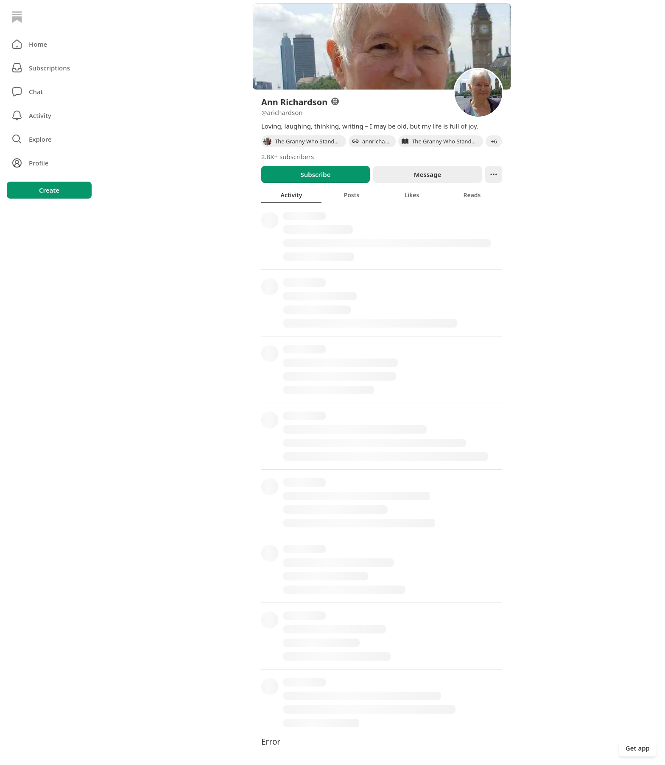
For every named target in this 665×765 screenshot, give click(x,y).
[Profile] (49, 163)
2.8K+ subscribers (287, 156)
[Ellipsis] (493, 174)
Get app (638, 748)
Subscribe (315, 174)
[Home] (17, 17)
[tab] (291, 194)
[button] (49, 44)
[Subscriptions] (49, 68)
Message (427, 174)
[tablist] (381, 194)
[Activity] (49, 115)
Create (49, 190)
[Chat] (49, 91)
